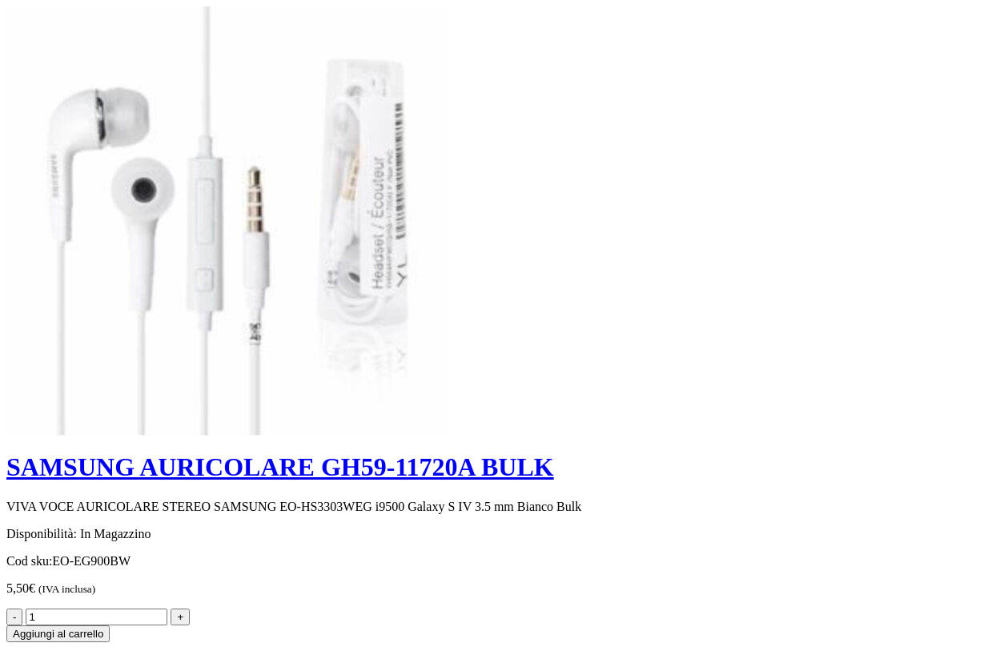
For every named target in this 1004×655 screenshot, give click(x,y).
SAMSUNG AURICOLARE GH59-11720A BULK (280, 466)
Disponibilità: (41, 533)
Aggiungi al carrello (58, 634)
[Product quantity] (96, 617)
